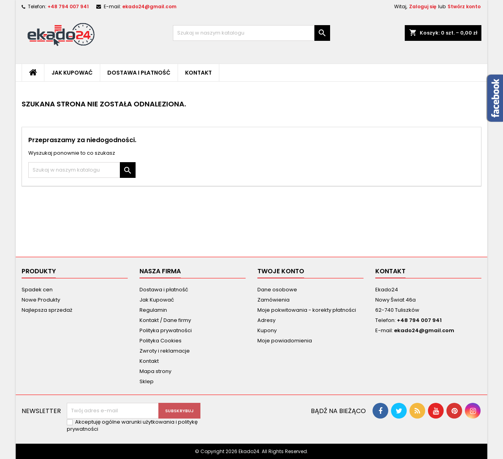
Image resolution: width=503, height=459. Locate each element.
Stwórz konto (464, 6)
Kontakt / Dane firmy (165, 320)
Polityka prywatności (166, 330)
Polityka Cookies (161, 340)
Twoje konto (280, 271)
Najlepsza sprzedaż (47, 310)
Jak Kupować (72, 73)
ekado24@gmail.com (149, 6)
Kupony (267, 330)
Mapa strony (155, 371)
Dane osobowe (277, 289)
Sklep (147, 381)
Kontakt (198, 73)
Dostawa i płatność (139, 73)
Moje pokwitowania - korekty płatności (306, 310)
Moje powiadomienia (284, 340)
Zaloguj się (422, 6)
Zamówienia (273, 300)
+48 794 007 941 (68, 6)
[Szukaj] (251, 33)
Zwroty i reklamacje (165, 351)
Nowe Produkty (41, 300)
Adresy (266, 320)
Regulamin (153, 310)
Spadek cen (37, 289)
